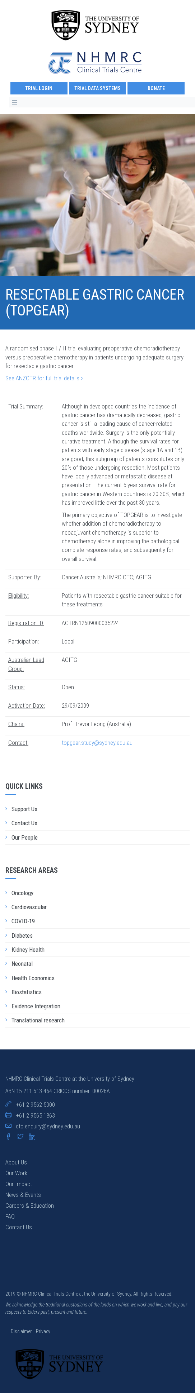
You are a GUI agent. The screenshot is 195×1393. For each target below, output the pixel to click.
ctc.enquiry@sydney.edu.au (48, 1126)
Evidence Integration (35, 1006)
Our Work (16, 1173)
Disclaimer (22, 1331)
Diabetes (22, 935)
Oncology (22, 893)
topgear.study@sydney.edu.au (97, 742)
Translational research (38, 1020)
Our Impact (18, 1184)
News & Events (23, 1194)
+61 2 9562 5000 (35, 1104)
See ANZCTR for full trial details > (44, 378)
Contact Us (24, 823)
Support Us (24, 809)
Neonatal (22, 963)
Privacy (43, 1331)
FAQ (10, 1216)
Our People (24, 837)
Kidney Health (28, 949)
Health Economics (33, 978)
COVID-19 (23, 921)
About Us (16, 1162)
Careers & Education (29, 1205)
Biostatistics (26, 992)
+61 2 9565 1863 (35, 1115)
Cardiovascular (29, 907)
